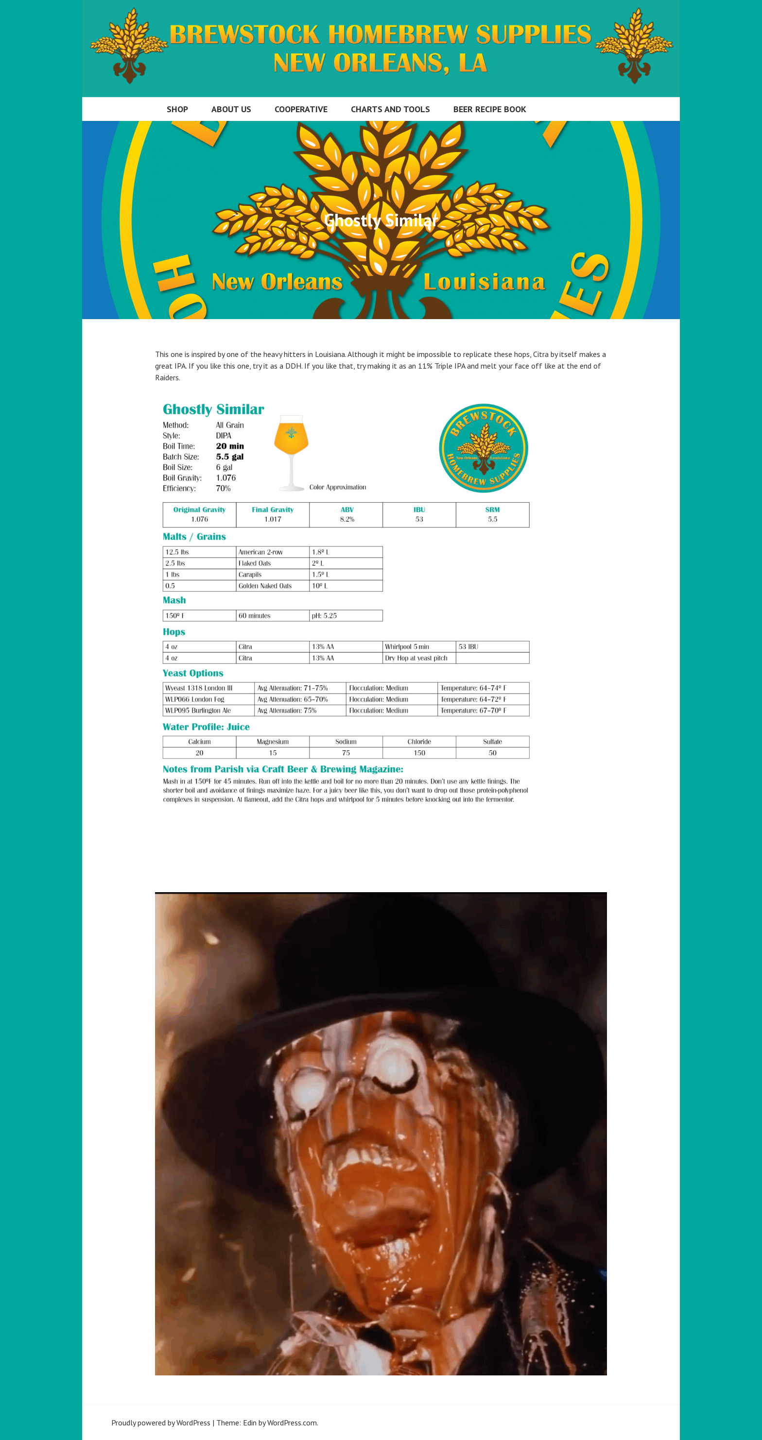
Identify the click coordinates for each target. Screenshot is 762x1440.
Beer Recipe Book (489, 109)
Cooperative (301, 109)
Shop (177, 109)
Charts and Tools (390, 109)
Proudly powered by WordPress (160, 1422)
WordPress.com (292, 1422)
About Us (231, 109)
